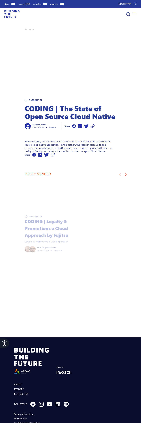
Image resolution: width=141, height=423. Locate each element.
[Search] (128, 14)
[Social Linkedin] (58, 383)
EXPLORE (19, 368)
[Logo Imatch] (64, 351)
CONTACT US (21, 373)
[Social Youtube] (49, 383)
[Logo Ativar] (35, 340)
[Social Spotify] (66, 383)
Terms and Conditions (24, 393)
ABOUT (18, 364)
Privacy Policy (20, 398)
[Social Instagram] (41, 383)
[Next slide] (126, 154)
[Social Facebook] (33, 383)
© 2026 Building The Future (27, 402)
